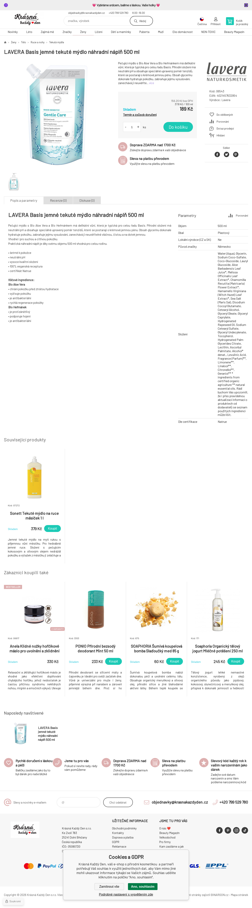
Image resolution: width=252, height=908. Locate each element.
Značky (67, 32)
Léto (29, 32)
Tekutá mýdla (56, 42)
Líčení (98, 32)
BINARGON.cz (219, 895)
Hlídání (221, 135)
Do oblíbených (225, 114)
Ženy (83, 32)
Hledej (142, 21)
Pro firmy (165, 842)
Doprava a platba (122, 837)
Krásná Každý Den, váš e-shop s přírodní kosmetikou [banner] (27, 19)
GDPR (115, 842)
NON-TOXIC (208, 32)
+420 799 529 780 (118, 12)
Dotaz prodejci (225, 128)
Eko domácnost (182, 32)
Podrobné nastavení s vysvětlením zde (126, 894)
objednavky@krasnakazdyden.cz (86, 12)
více (151, 83)
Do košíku (178, 127)
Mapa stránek (239, 895)
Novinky (13, 32)
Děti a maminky (121, 32)
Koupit (52, 528)
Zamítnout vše (109, 886)
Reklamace (119, 846)
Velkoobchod (167, 837)
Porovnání (223, 121)
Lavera (225, 100)
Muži (161, 32)
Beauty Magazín (234, 32)
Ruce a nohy (37, 42)
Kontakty (118, 833)
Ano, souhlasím (142, 886)
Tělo (23, 42)
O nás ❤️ (165, 828)
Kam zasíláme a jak (171, 846)
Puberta (144, 32)
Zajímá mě (47, 32)
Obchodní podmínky (124, 828)
